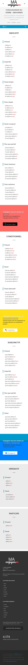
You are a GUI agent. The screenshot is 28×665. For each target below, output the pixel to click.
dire (5, 608)
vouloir (5, 614)
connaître (6, 606)
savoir (5, 604)
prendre (6, 594)
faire (5, 583)
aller (5, 585)
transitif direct (20, 15)
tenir (5, 589)
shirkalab (16, 654)
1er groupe (12, 15)
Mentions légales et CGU (8, 574)
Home (8, 22)
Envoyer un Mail (13, 628)
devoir (5, 587)
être (5, 617)
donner (5, 592)
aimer (5, 596)
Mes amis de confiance (12, 661)
